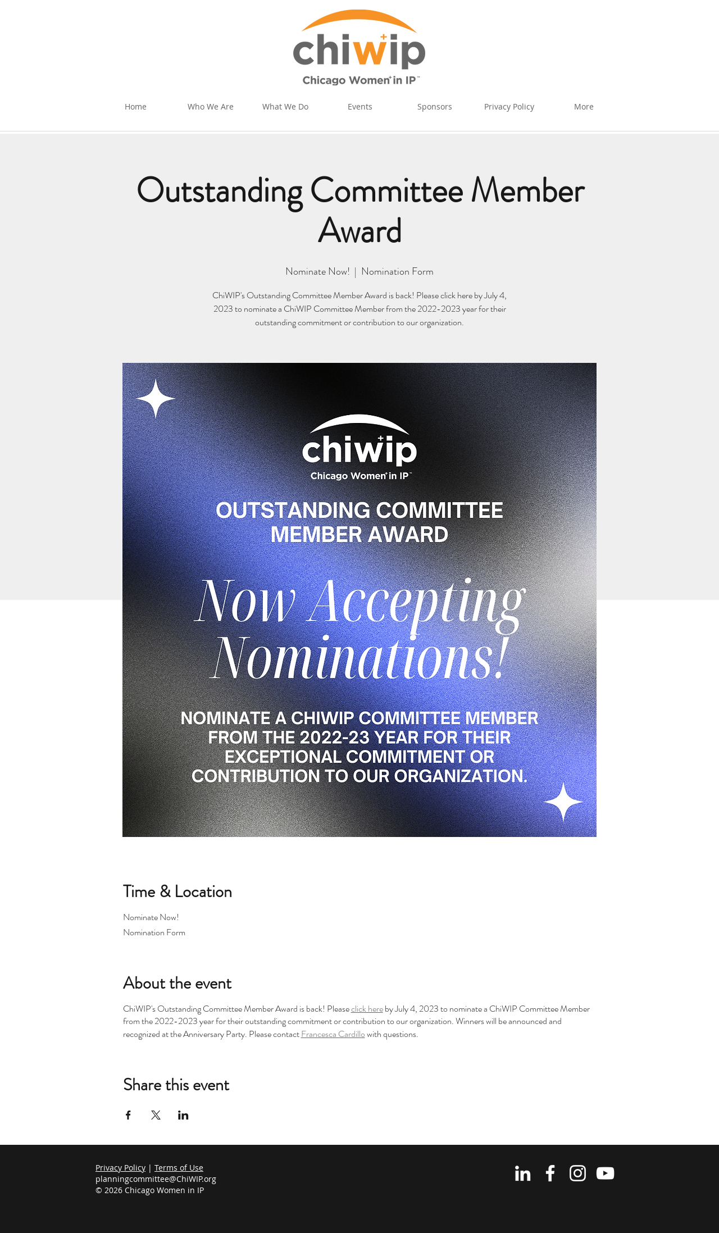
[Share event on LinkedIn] (183, 1115)
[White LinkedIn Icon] (523, 1173)
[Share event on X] (156, 1115)
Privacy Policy (120, 1167)
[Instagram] (578, 1173)
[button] (285, 106)
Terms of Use (178, 1167)
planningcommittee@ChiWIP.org (155, 1178)
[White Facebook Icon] (550, 1173)
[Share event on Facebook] (128, 1115)
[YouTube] (605, 1173)
